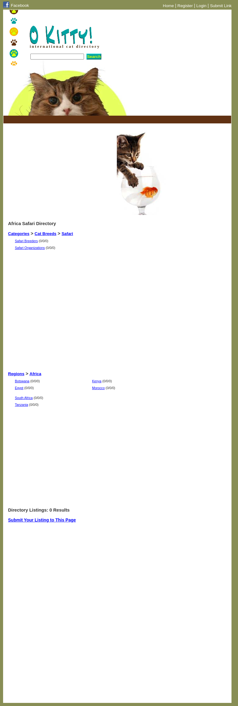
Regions (16, 373)
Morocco (98, 388)
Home (168, 5)
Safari (67, 233)
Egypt (19, 388)
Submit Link (221, 5)
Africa (35, 373)
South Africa (24, 398)
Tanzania (21, 404)
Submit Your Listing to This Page (42, 519)
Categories (18, 233)
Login (201, 5)
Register (185, 5)
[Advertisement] (80, 119)
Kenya (96, 381)
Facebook (20, 5)
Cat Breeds (45, 233)
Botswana (22, 381)
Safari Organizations (30, 248)
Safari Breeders (26, 241)
